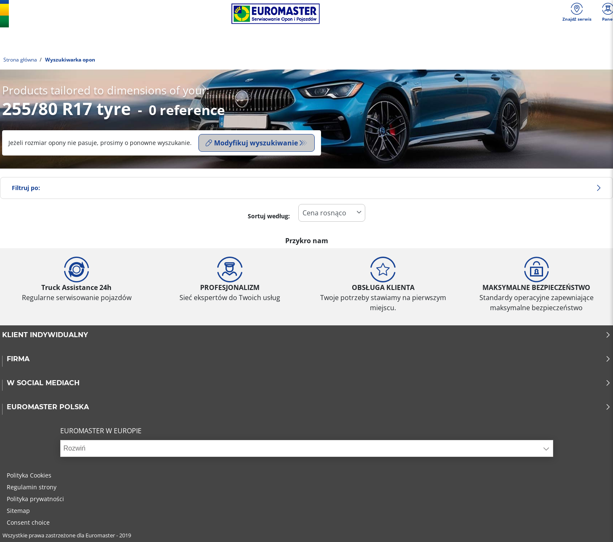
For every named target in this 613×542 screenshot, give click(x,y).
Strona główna (20, 59)
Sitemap (18, 511)
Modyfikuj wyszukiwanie (252, 143)
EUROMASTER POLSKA (309, 407)
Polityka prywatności (35, 499)
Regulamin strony (31, 487)
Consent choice (28, 522)
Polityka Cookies (29, 475)
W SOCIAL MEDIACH (309, 383)
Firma (309, 359)
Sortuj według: (269, 216)
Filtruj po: (306, 188)
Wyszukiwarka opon (69, 59)
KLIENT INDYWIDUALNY (306, 335)
